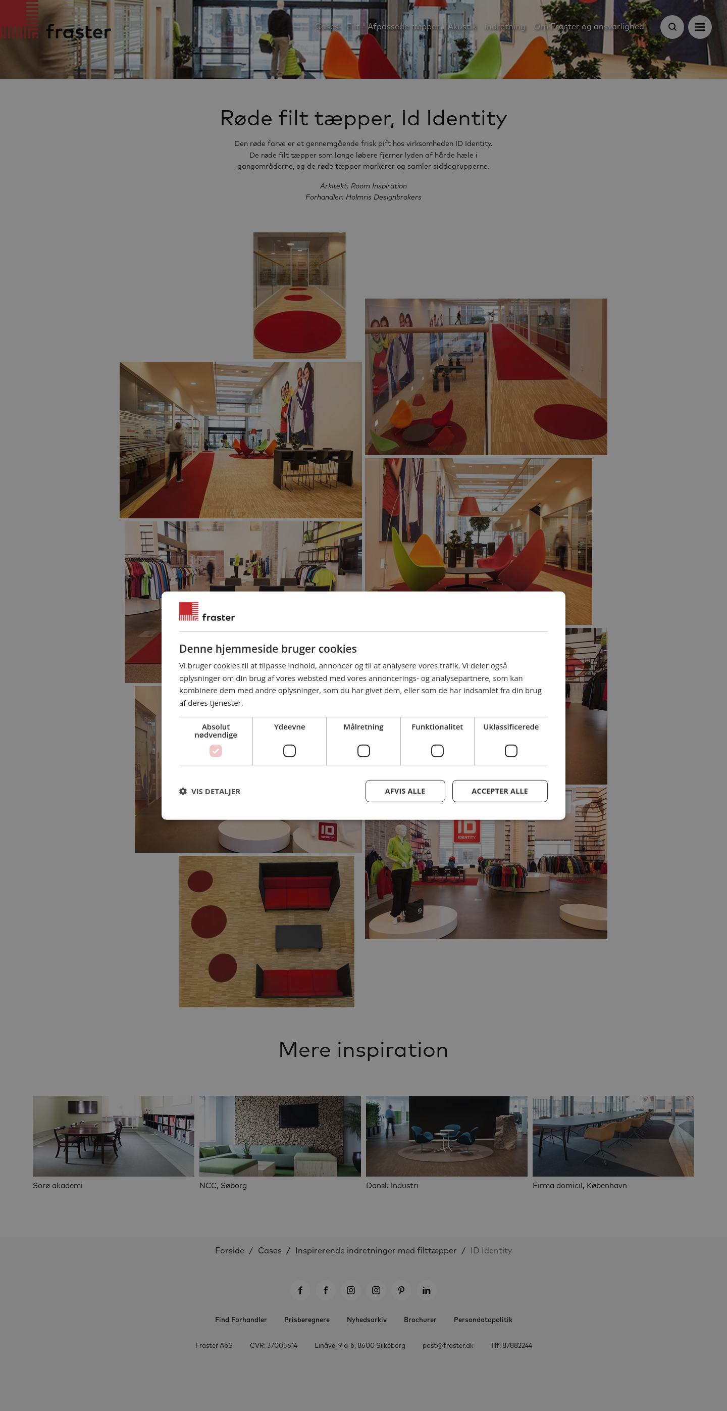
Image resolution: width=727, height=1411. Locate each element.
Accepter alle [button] (500, 791)
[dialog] (363, 705)
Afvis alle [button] (405, 791)
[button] (209, 791)
